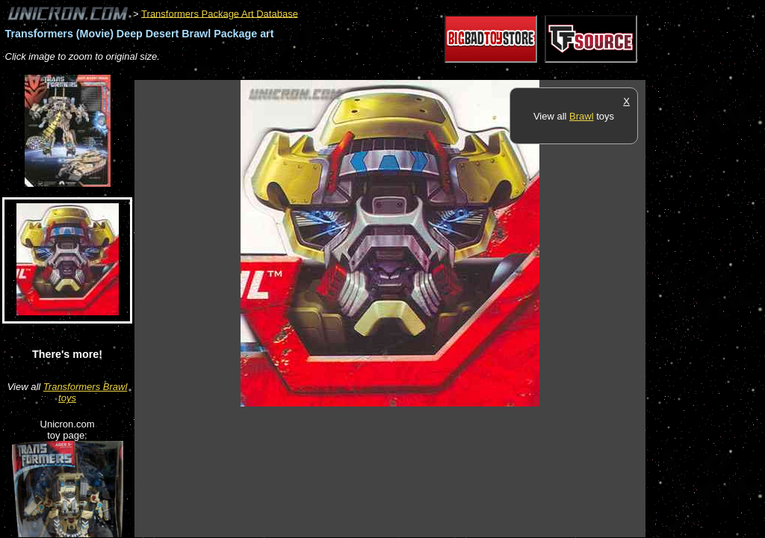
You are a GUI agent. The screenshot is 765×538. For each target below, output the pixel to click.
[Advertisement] (406, 72)
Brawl (581, 116)
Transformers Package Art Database (219, 13)
